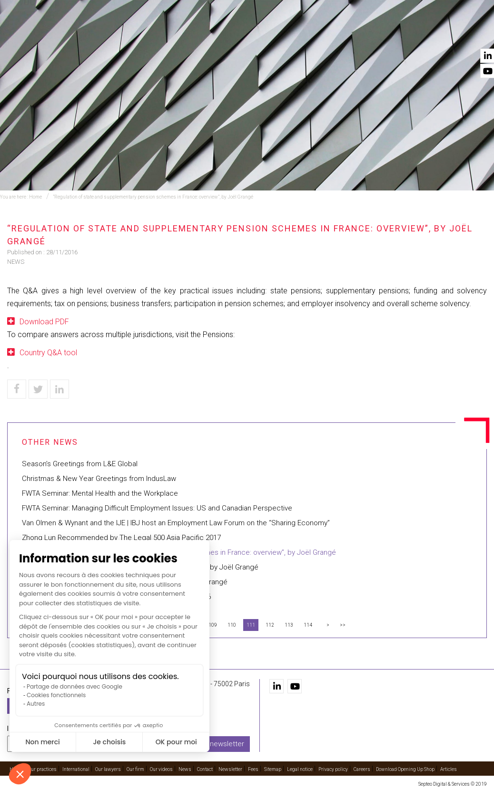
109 (212, 625)
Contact (471, 34)
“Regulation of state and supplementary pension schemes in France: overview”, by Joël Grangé (153, 197)
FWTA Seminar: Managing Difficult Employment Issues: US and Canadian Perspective (157, 508)
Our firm (344, 34)
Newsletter (230, 769)
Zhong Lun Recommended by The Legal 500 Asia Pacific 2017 (121, 537)
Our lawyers (293, 34)
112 (270, 625)
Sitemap (272, 769)
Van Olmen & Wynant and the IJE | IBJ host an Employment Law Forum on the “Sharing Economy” (176, 523)
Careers (362, 769)
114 (308, 625)
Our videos (392, 34)
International (232, 34)
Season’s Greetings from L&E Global (80, 464)
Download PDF (44, 321)
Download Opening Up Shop (405, 769)
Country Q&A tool (48, 352)
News (433, 34)
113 (289, 625)
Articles (448, 769)
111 (251, 625)
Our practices (125, 34)
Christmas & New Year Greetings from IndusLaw (99, 478)
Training (179, 34)
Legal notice (300, 769)
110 (231, 625)
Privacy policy (333, 769)
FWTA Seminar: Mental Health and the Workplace (100, 493)
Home (77, 34)
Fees (253, 769)
